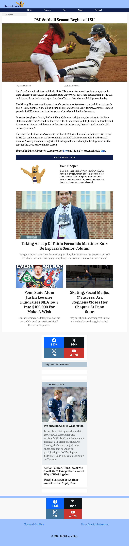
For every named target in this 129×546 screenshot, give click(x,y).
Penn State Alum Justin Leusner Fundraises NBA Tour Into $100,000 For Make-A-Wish (39, 302)
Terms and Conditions (34, 524)
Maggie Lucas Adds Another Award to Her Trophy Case (61, 481)
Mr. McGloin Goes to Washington (64, 425)
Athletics (9, 15)
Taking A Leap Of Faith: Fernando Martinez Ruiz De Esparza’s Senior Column (64, 246)
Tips (64, 10)
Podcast (47, 10)
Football (98, 10)
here (65, 150)
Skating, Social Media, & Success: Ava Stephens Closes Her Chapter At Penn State (89, 302)
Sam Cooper (25, 86)
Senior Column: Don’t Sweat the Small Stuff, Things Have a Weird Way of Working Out (64, 471)
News (29, 10)
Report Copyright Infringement (94, 524)
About (80, 10)
